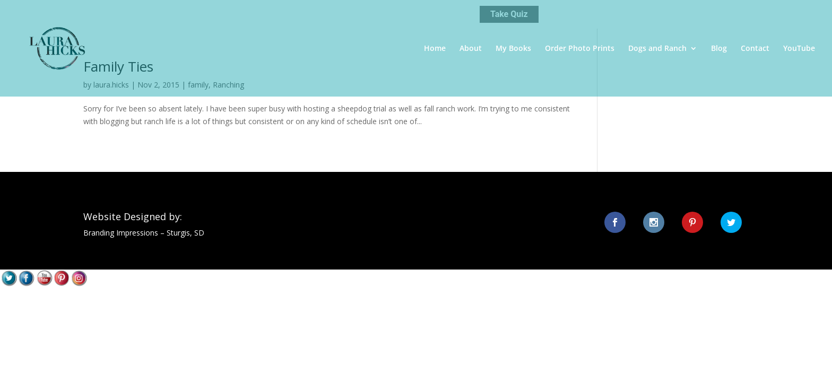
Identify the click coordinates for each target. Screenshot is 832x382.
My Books (513, 49)
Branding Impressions (120, 233)
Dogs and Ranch (657, 49)
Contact (755, 49)
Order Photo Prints (579, 49)
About (471, 49)
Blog (719, 49)
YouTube (799, 49)
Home (435, 49)
